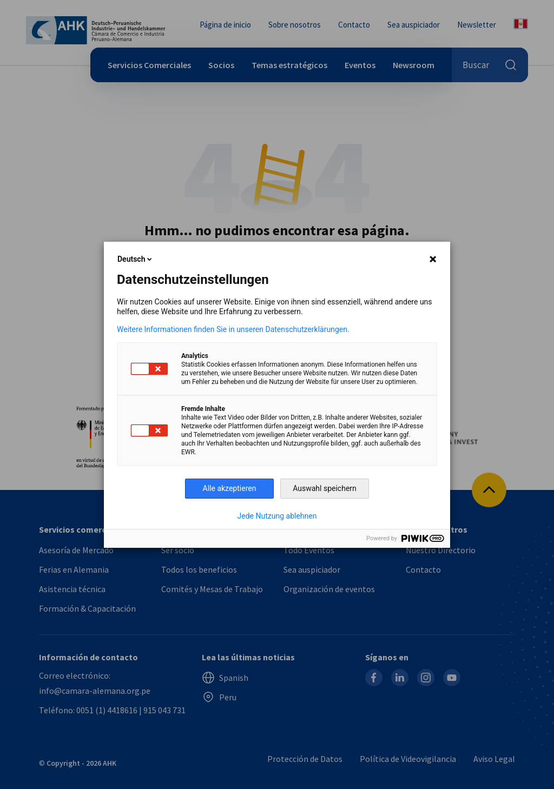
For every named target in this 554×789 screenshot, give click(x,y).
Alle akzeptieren (229, 488)
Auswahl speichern (325, 488)
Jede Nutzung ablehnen (277, 516)
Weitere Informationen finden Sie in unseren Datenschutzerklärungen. (233, 329)
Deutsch (135, 259)
